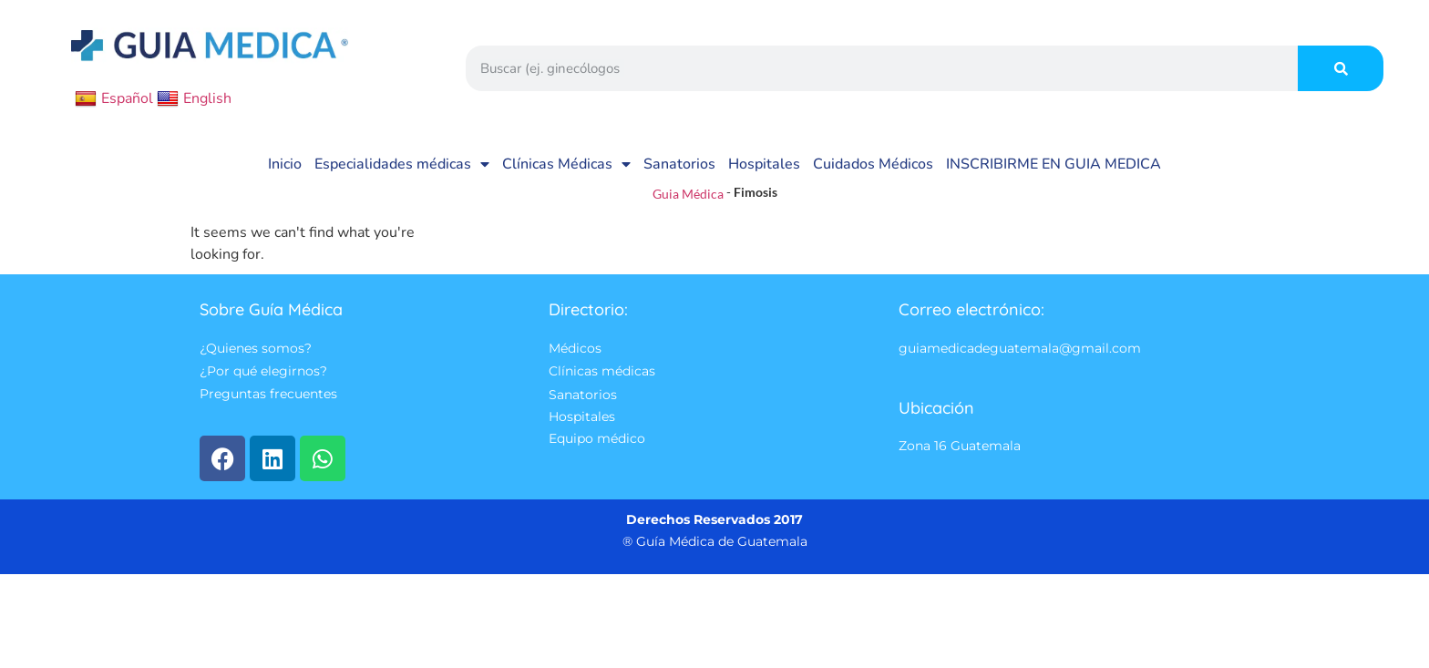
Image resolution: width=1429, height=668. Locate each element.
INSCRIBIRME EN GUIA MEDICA (1053, 164)
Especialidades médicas (401, 164)
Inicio (285, 164)
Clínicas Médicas (566, 164)
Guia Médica (688, 193)
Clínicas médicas (602, 372)
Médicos (575, 348)
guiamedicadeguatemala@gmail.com (1020, 348)
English (194, 98)
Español (114, 98)
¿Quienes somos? (256, 348)
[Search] (1340, 68)
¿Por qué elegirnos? (263, 372)
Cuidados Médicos (873, 164)
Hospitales (764, 164)
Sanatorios (679, 164)
